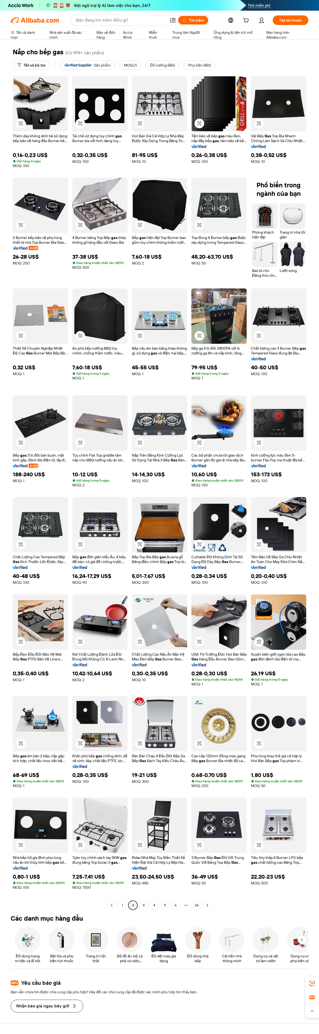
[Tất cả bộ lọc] (31, 65)
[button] (173, 20)
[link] (312, 983)
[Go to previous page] (111, 905)
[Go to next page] (207, 905)
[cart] (247, 21)
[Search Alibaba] (120, 20)
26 (197, 905)
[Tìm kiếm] (193, 20)
